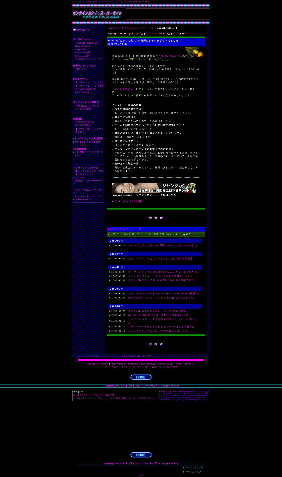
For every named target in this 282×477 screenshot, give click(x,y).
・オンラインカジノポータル (88, 171)
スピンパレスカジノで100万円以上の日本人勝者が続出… (163, 280)
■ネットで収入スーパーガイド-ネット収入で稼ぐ (94, 395)
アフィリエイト (113, 366)
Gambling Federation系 (87, 42)
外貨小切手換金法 (84, 122)
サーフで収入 (140, 398)
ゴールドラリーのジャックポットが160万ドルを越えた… (163, 326)
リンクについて (95, 152)
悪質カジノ (81, 131)
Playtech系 (80, 49)
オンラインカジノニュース (89, 128)
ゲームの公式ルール (85, 88)
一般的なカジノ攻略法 (87, 105)
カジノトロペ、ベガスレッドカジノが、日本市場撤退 (160, 258)
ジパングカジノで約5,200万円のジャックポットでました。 (164, 245)
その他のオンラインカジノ (89, 59)
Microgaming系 (82, 52)
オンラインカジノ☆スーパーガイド (135, 2)
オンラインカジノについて (89, 82)
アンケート (103, 398)
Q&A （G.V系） (83, 92)
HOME (113, 28)
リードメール (90, 398)
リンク (127, 366)
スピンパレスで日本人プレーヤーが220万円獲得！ (159, 311)
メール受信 (77, 398)
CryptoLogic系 (82, 56)
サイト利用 (115, 398)
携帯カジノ (81, 69)
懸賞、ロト (127, 398)
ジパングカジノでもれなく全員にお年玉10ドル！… (159, 331)
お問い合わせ (170, 366)
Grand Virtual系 (82, 46)
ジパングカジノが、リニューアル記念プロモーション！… (163, 276)
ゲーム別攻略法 (83, 109)
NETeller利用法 (83, 125)
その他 (178, 363)
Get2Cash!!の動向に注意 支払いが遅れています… (159, 315)
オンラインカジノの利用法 (89, 85)
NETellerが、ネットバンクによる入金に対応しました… (162, 297)
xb (139, 475)
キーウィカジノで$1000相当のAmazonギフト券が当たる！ (164, 272)
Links (78, 155)
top (142, 475)
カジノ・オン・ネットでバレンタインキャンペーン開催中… (164, 293)
